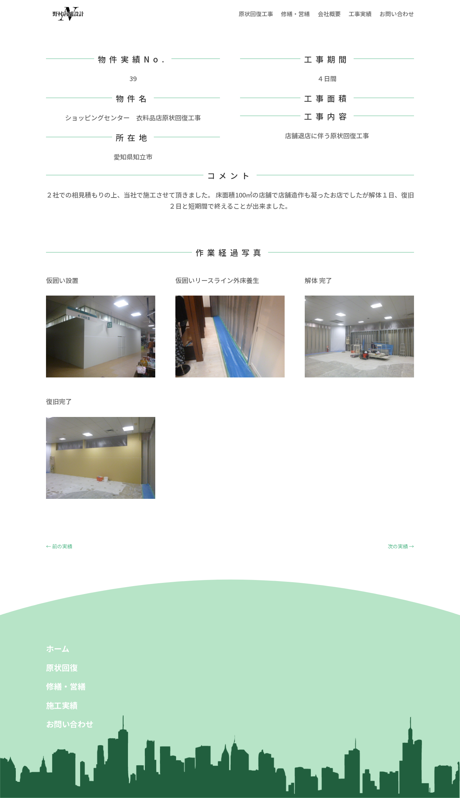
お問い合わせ (397, 13)
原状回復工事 (256, 13)
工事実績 (360, 13)
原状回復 (62, 667)
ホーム (57, 648)
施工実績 (62, 705)
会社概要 (329, 13)
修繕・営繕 (295, 13)
